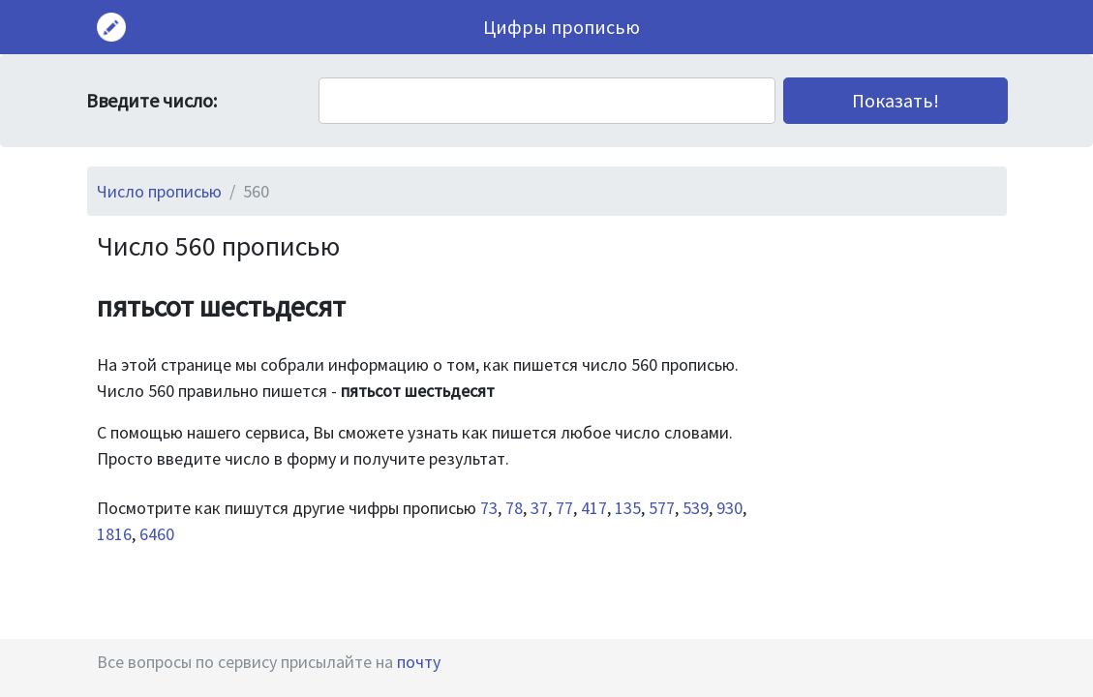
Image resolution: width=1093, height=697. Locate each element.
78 (514, 508)
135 (628, 508)
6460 (156, 534)
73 (489, 508)
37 (539, 508)
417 (594, 508)
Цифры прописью (561, 27)
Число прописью (159, 191)
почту (418, 662)
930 (729, 508)
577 (662, 508)
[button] (895, 100)
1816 (114, 534)
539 (696, 508)
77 (564, 508)
